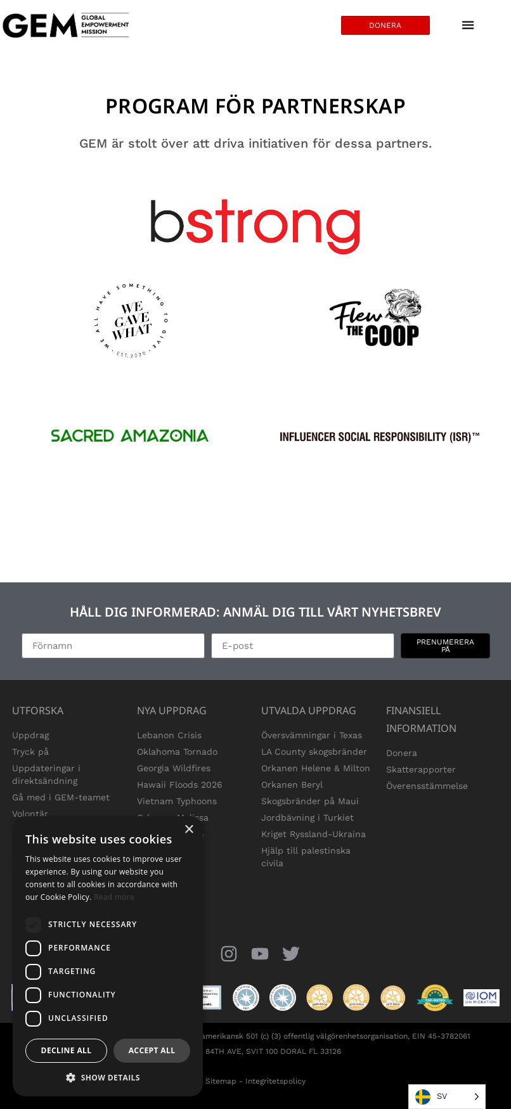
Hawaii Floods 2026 (180, 784)
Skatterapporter (421, 769)
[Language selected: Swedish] (447, 1096)
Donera (401, 753)
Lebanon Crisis (169, 735)
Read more (114, 897)
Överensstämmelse (427, 786)
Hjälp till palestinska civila (306, 856)
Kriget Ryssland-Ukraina (313, 834)
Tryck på (30, 752)
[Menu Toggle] (468, 25)
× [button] (188, 830)
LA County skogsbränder (314, 752)
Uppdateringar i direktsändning (46, 774)
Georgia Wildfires (173, 768)
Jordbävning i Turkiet (307, 817)
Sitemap (220, 1081)
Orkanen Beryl (292, 784)
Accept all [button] (152, 1050)
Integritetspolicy (275, 1081)
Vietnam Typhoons (177, 801)
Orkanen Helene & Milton (315, 768)
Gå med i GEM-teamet (61, 797)
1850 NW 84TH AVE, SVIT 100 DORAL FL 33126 (256, 1051)
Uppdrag (30, 735)
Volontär (30, 814)
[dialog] (108, 956)
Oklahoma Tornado (177, 752)
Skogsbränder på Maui (310, 801)
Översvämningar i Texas (311, 735)
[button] (107, 1077)
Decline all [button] (66, 1050)
